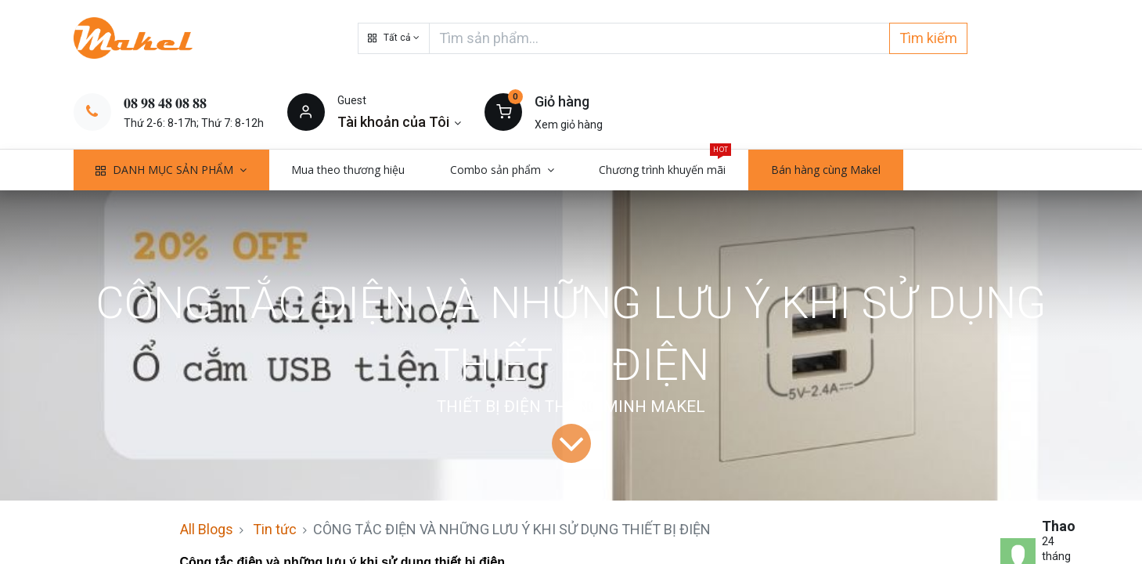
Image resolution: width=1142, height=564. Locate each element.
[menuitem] (349, 170)
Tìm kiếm (928, 38)
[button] (394, 38)
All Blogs (206, 529)
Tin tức (275, 529)
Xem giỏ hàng (569, 124)
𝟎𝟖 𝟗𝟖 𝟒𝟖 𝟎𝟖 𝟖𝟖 (165, 103)
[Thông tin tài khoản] (399, 122)
